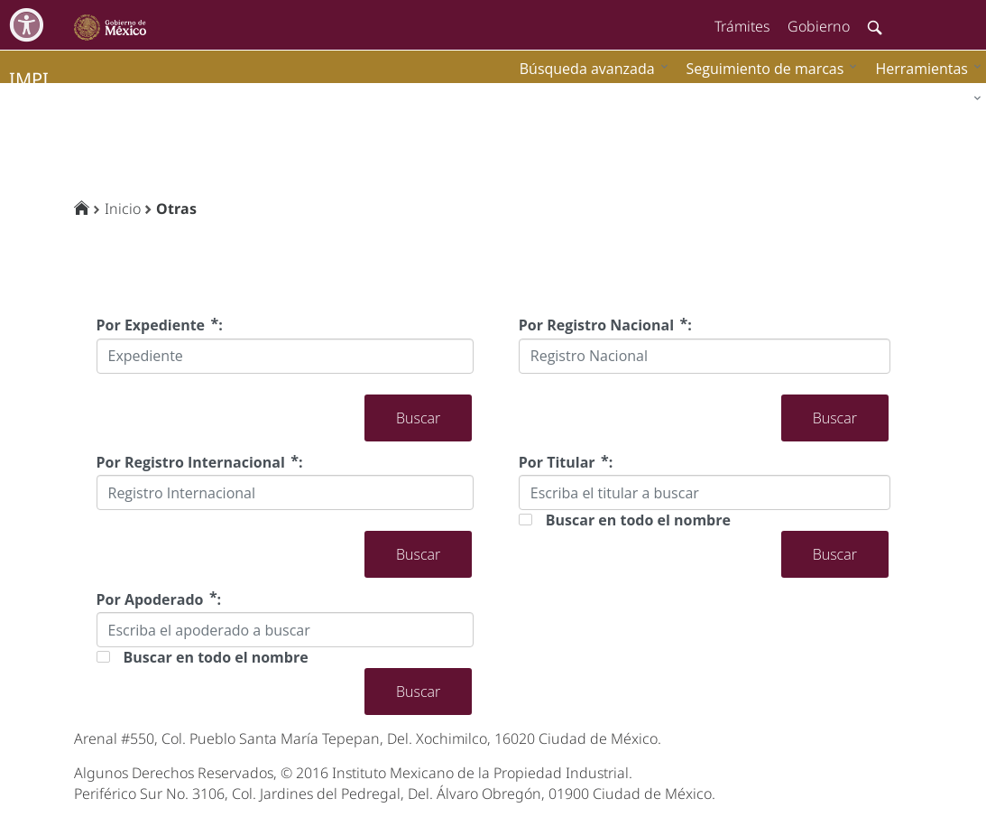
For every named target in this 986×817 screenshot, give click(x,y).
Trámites (741, 26)
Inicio (123, 208)
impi (29, 79)
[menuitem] (924, 68)
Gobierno (819, 26)
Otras (176, 208)
